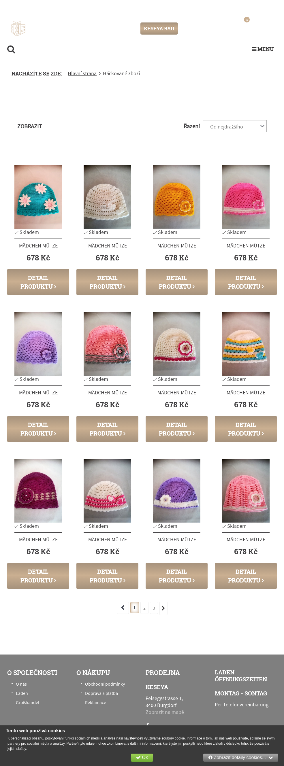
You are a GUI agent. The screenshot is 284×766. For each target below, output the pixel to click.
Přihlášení (194, 28)
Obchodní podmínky (105, 684)
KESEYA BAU (159, 28)
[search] (11, 48)
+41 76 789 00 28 (254, 7)
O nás (21, 684)
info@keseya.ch (214, 7)
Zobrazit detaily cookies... (240, 757)
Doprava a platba (101, 693)
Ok (142, 757)
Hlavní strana (82, 73)
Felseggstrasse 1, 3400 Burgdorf (68, 7)
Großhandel (27, 702)
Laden (22, 693)
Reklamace (95, 702)
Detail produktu (38, 282)
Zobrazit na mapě (165, 712)
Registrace (218, 28)
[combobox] (235, 126)
